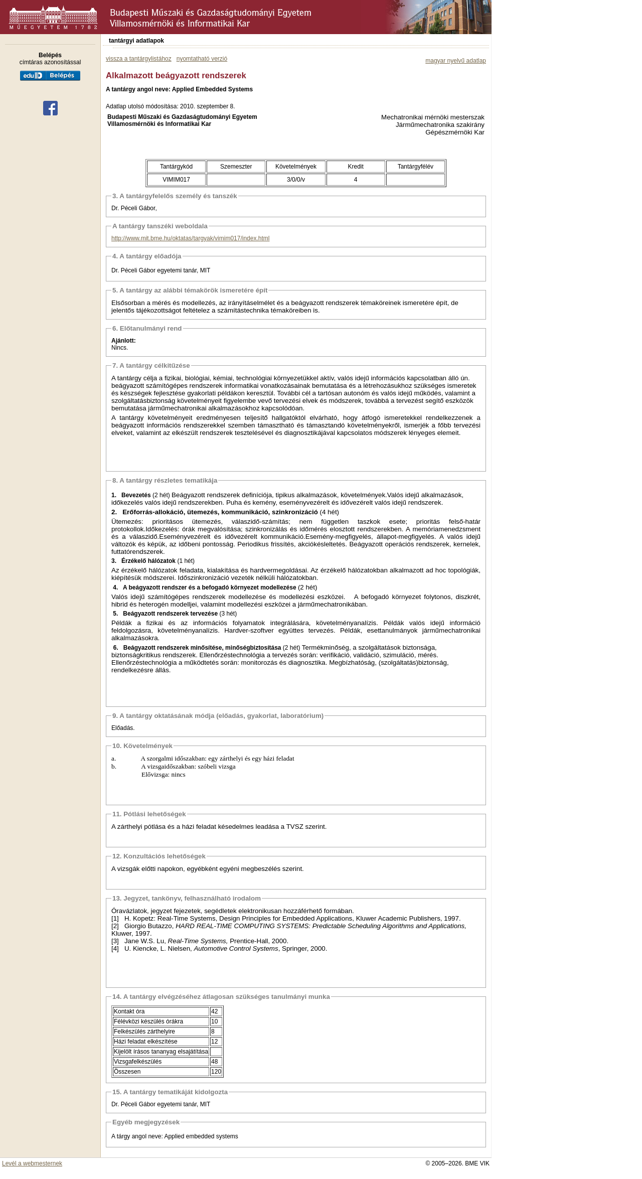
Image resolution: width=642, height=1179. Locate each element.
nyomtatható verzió (202, 58)
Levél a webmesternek (32, 1163)
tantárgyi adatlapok (136, 40)
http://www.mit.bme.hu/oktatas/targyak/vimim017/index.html (190, 238)
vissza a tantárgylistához (139, 58)
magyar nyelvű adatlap (455, 60)
